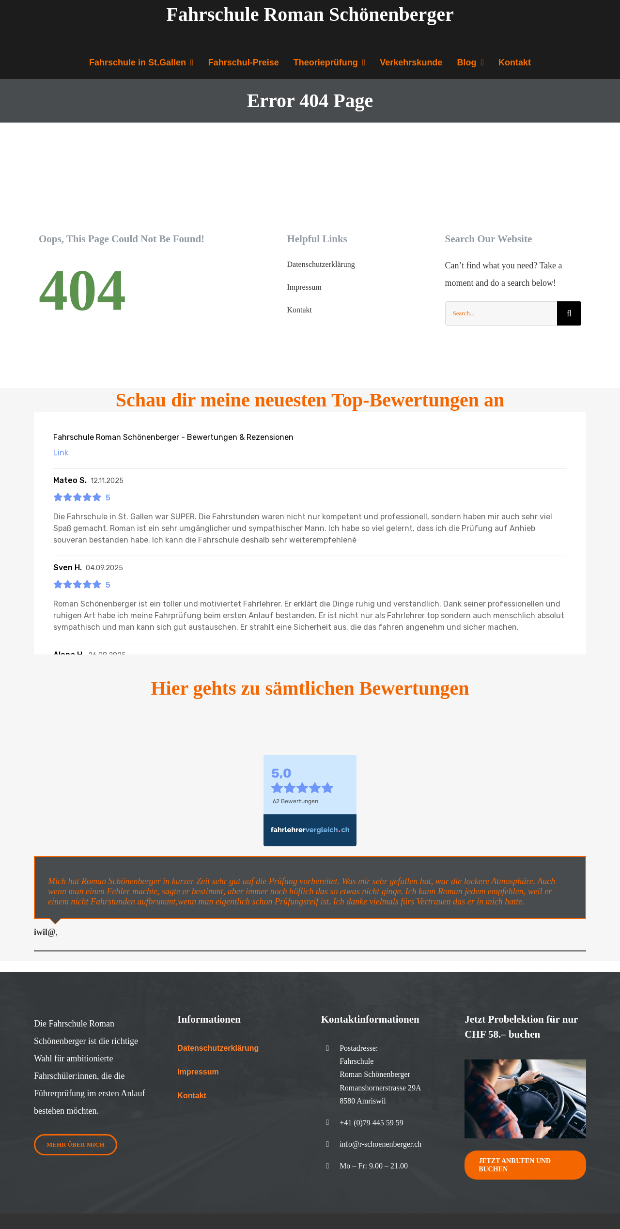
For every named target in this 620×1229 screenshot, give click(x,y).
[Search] (569, 313)
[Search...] (501, 313)
